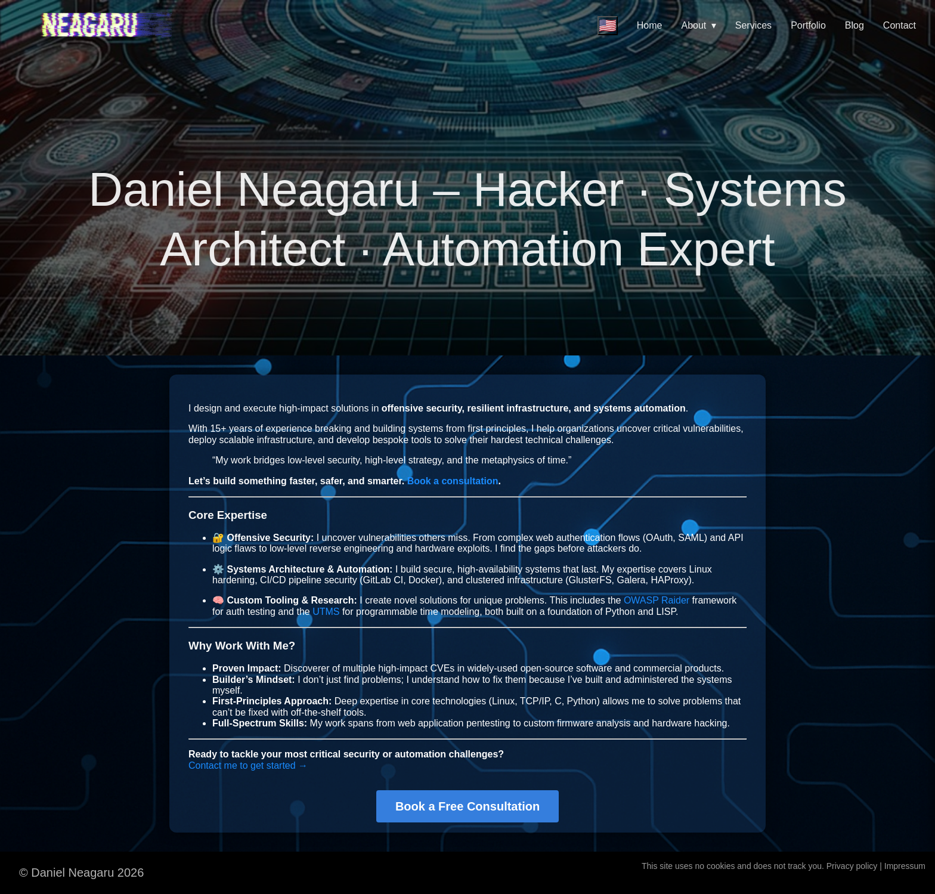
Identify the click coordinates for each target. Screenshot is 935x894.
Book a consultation (453, 481)
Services (753, 25)
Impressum (904, 866)
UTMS (325, 612)
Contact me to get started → (248, 765)
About (699, 25)
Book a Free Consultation (467, 806)
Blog (854, 25)
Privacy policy (852, 866)
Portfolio (808, 25)
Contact (899, 25)
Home (649, 25)
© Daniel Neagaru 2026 (81, 872)
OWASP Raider (656, 600)
